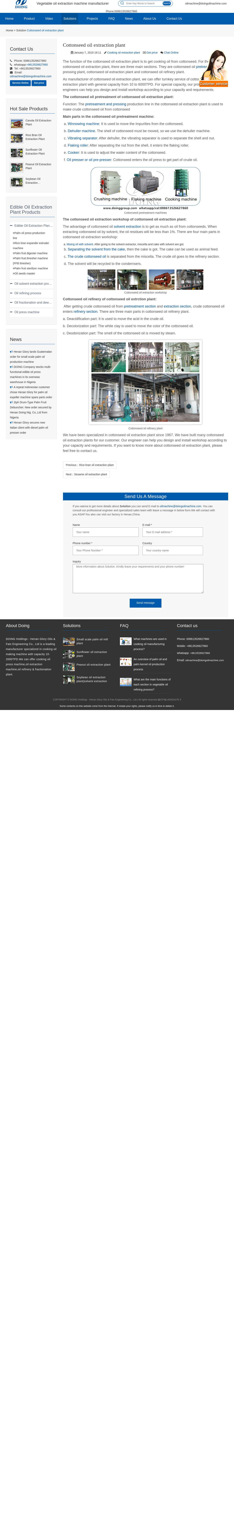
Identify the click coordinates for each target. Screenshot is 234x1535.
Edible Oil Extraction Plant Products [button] (39, 225)
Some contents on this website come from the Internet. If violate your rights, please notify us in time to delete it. (117, 706)
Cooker (73, 153)
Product (29, 18)
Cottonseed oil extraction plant (45, 30)
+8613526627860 (200, 653)
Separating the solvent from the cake (96, 249)
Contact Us (174, 18)
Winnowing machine (83, 124)
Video (49, 18)
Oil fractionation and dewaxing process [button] (41, 302)
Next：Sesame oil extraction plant (86, 474)
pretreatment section (140, 306)
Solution (21, 30)
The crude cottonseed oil (86, 256)
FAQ (111, 18)
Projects (92, 18)
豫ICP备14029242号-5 (169, 699)
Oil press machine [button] (26, 312)
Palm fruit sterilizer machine (31, 268)
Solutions (69, 18)
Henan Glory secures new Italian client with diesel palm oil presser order (29, 427)
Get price (39, 83)
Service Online (20, 83)
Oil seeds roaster (24, 273)
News (129, 18)
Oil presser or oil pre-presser (89, 160)
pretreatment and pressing (105, 104)
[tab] (31, 225)
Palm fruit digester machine (31, 253)
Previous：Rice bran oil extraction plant (90, 465)
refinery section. (86, 312)
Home (9, 18)
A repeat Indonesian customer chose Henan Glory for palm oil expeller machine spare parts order (31, 392)
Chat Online (171, 52)
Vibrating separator (82, 138)
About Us (149, 18)
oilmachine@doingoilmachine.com (180, 506)
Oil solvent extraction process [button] (34, 283)
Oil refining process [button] (27, 293)
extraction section (177, 306)
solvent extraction (127, 226)
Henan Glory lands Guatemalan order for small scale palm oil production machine (31, 356)
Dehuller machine (81, 131)
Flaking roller (78, 145)
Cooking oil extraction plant (123, 52)
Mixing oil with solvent (80, 244)
